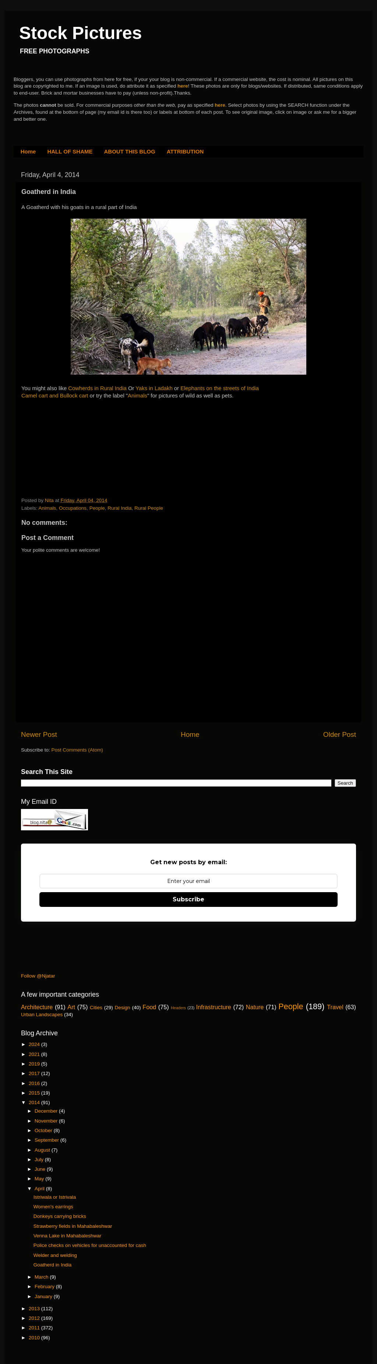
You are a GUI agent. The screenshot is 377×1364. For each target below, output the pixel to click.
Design (122, 1007)
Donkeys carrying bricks (60, 1216)
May (40, 1178)
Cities (96, 1007)
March (42, 1277)
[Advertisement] (76, 446)
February (45, 1286)
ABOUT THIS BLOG (129, 151)
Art (71, 1007)
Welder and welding (55, 1255)
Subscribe (188, 899)
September (47, 1140)
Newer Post (39, 734)
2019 (35, 1064)
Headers (178, 1008)
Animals (137, 396)
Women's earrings (53, 1206)
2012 (35, 1318)
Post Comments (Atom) (77, 750)
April (40, 1188)
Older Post (339, 734)
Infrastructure (213, 1007)
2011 (35, 1328)
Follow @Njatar (38, 976)
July (40, 1159)
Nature (255, 1007)
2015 (35, 1093)
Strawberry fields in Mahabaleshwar (73, 1226)
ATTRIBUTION (185, 151)
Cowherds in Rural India (97, 388)
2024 (35, 1044)
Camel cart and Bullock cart (54, 396)
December (47, 1111)
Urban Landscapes (42, 1014)
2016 (35, 1083)
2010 (35, 1337)
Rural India (119, 508)
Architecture (37, 1007)
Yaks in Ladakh (153, 388)
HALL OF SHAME (69, 151)
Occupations (73, 508)
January (44, 1296)
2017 (35, 1073)
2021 (35, 1054)
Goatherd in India (53, 1265)
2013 (35, 1308)
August (43, 1150)
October (44, 1130)
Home (28, 151)
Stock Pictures (80, 33)
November (47, 1121)
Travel (335, 1007)
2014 (35, 1102)
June (41, 1169)
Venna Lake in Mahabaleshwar (68, 1235)
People (97, 508)
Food (149, 1007)
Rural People (148, 508)
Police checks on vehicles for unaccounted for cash (90, 1245)
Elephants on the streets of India (219, 388)
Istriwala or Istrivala (55, 1197)
